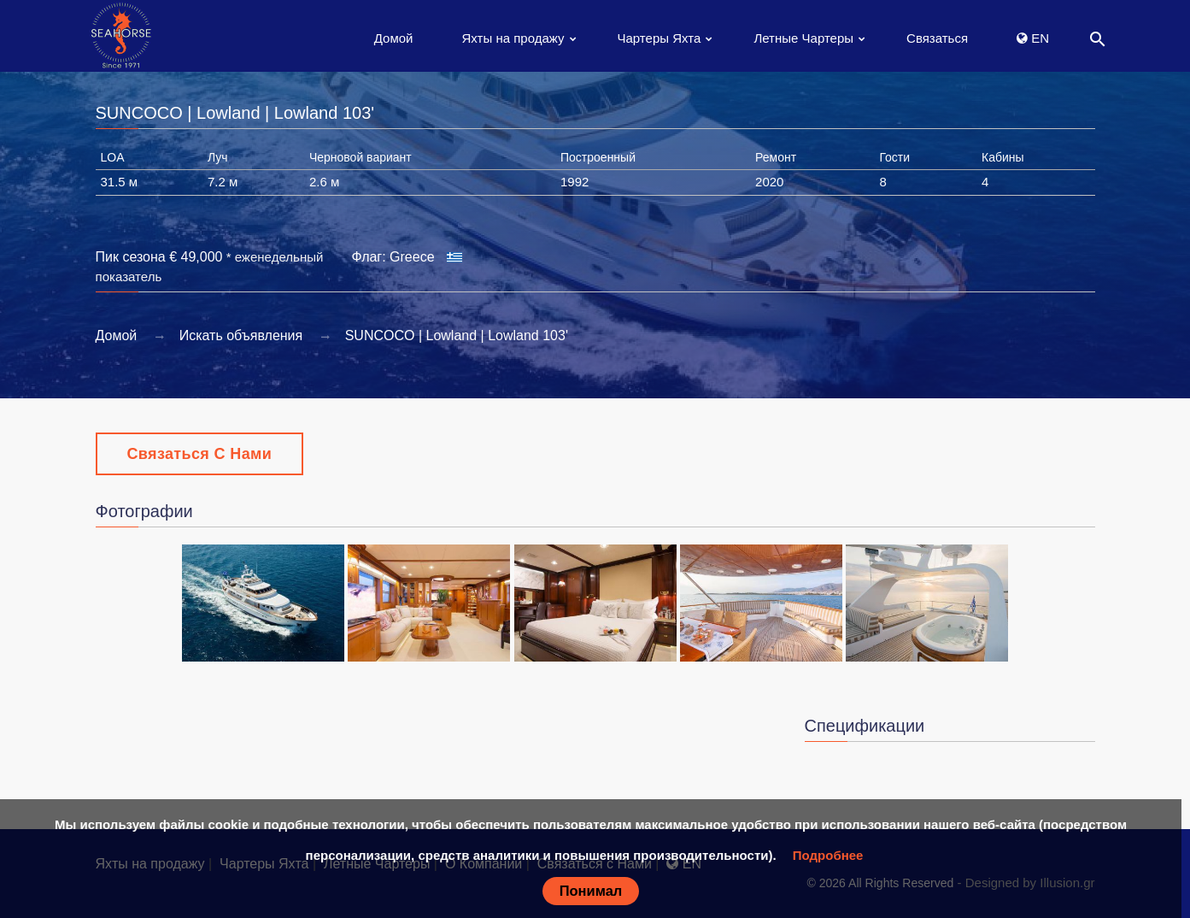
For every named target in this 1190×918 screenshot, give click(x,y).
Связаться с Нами (200, 453)
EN (1033, 38)
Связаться (937, 38)
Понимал (591, 890)
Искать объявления (241, 335)
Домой (393, 38)
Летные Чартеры (803, 38)
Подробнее (828, 855)
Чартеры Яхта (659, 38)
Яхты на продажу (512, 38)
